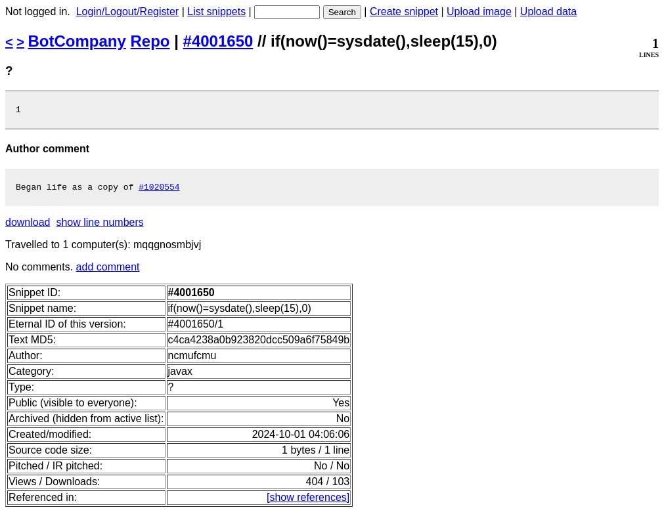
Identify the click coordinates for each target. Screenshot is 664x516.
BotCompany (77, 41)
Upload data (548, 11)
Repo (150, 41)
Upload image (479, 11)
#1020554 (159, 190)
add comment (108, 270)
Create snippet (404, 11)
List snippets (216, 11)
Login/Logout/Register (127, 11)
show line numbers (99, 226)
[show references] (308, 501)
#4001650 (218, 41)
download (28, 226)
